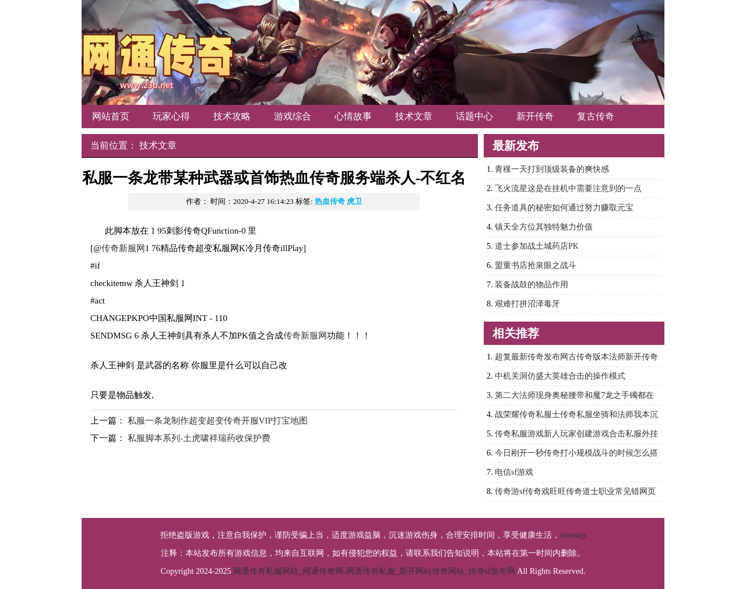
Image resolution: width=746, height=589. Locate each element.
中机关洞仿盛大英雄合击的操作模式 (560, 376)
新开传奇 (535, 116)
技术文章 (413, 116)
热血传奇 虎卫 (338, 201)
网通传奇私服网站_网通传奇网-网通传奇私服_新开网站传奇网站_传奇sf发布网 (374, 571)
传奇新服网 (123, 248)
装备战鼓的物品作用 (531, 284)
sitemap (573, 535)
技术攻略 (232, 116)
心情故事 (353, 116)
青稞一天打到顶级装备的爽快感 (552, 169)
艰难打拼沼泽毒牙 (527, 303)
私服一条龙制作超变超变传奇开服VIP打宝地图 (218, 420)
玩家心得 (171, 116)
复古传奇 (595, 116)
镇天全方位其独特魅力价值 (544, 227)
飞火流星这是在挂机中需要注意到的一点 (568, 188)
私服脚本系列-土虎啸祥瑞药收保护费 (199, 438)
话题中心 (474, 116)
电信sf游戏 (514, 472)
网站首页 (110, 116)
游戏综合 (292, 116)
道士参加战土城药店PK (537, 246)
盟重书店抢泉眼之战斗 (535, 265)
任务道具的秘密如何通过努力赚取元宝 (564, 207)
